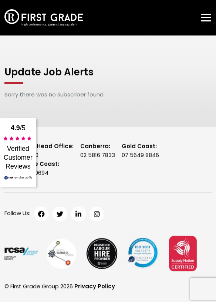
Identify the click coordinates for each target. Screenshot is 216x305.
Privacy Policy (94, 287)
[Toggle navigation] (206, 17)
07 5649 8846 (140, 155)
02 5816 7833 (97, 155)
